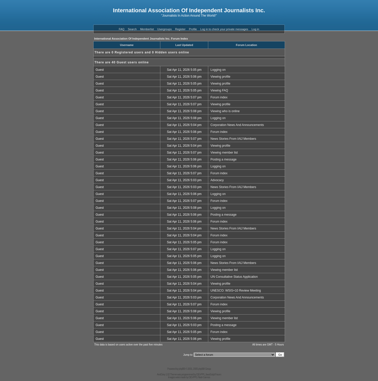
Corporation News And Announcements (237, 125)
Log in (255, 29)
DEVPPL (200, 374)
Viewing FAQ (219, 90)
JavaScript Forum (213, 374)
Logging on (218, 70)
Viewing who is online (225, 111)
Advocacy (217, 180)
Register (180, 29)
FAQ (121, 29)
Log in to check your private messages (224, 29)
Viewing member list (224, 152)
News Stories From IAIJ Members (233, 139)
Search (132, 29)
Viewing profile (220, 76)
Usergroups (164, 29)
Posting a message (224, 159)
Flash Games (204, 377)
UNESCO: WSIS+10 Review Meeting (236, 290)
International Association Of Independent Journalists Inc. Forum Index (141, 38)
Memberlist (147, 29)
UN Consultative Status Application (234, 277)
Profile (193, 29)
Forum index (219, 97)
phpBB (182, 368)
